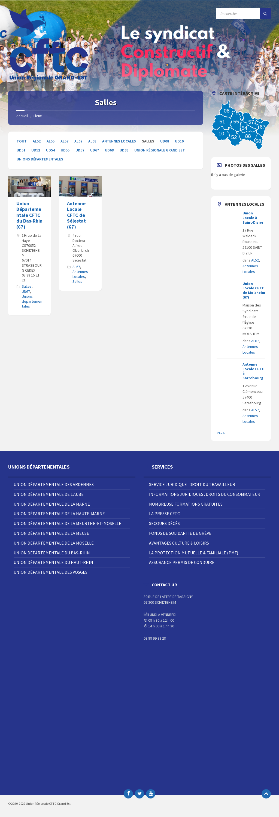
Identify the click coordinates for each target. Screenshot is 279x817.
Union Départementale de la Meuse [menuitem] (51, 533)
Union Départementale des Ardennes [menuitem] (54, 484)
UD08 (164, 141)
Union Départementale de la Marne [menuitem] (52, 504)
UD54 (50, 150)
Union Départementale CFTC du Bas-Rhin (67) (29, 215)
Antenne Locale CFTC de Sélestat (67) (76, 215)
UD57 (79, 150)
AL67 (78, 141)
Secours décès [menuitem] (164, 523)
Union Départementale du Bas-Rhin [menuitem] (52, 552)
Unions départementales (40, 159)
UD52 (35, 150)
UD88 (124, 150)
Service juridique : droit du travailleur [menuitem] (192, 484)
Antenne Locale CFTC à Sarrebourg (253, 371)
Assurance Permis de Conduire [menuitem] (181, 562)
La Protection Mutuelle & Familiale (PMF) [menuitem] (193, 552)
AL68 (92, 141)
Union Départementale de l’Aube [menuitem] (49, 494)
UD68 (109, 150)
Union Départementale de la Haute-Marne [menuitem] (59, 513)
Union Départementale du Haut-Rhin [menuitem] (53, 562)
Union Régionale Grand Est (159, 150)
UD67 (94, 150)
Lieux (38, 115)
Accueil (22, 115)
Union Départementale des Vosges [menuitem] (50, 572)
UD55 (65, 150)
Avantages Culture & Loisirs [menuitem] (179, 543)
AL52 (37, 141)
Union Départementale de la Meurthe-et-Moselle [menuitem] (67, 523)
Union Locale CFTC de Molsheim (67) (253, 290)
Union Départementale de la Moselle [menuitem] (54, 543)
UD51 (21, 150)
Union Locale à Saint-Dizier (252, 218)
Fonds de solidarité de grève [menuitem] (180, 533)
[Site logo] (49, 80)
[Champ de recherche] (243, 13)
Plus (221, 433)
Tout (22, 141)
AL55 (50, 141)
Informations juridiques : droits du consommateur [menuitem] (204, 494)
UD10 (179, 141)
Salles (27, 286)
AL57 (64, 141)
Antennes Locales (119, 141)
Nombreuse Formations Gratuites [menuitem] (186, 504)
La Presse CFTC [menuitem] (164, 513)
